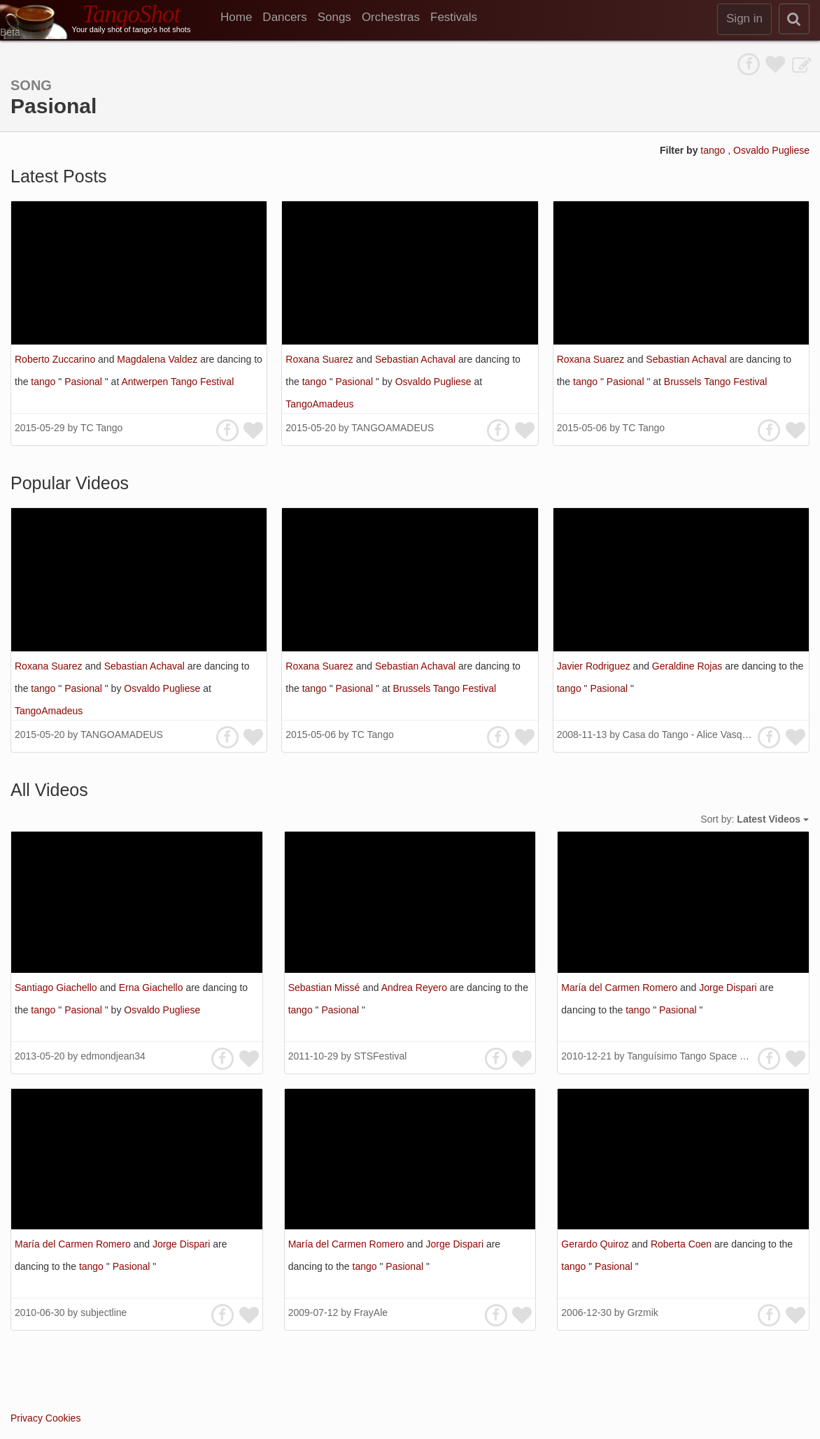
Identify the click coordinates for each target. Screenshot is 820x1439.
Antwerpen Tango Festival (177, 381)
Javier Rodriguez (595, 666)
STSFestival (380, 1056)
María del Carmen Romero (620, 987)
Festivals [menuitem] (453, 17)
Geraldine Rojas (688, 666)
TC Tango (101, 427)
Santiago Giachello (57, 987)
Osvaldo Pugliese (771, 150)
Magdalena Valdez (158, 359)
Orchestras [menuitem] (391, 17)
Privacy (26, 1418)
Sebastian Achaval (416, 359)
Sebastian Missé (325, 987)
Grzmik (643, 1312)
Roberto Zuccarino (56, 359)
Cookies (63, 1418)
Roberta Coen (682, 1244)
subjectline (103, 1312)
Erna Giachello (152, 987)
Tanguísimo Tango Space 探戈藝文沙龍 (712, 1056)
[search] (794, 18)
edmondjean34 (113, 1056)
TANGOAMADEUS (392, 427)
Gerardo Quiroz (596, 1244)
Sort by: (754, 819)
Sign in (744, 18)
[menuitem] (241, 17)
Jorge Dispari (729, 987)
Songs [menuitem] (334, 17)
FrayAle (371, 1312)
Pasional (84, 381)
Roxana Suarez (320, 359)
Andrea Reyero (415, 987)
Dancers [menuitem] (284, 17)
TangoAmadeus (319, 404)
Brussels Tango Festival (716, 381)
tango (714, 150)
